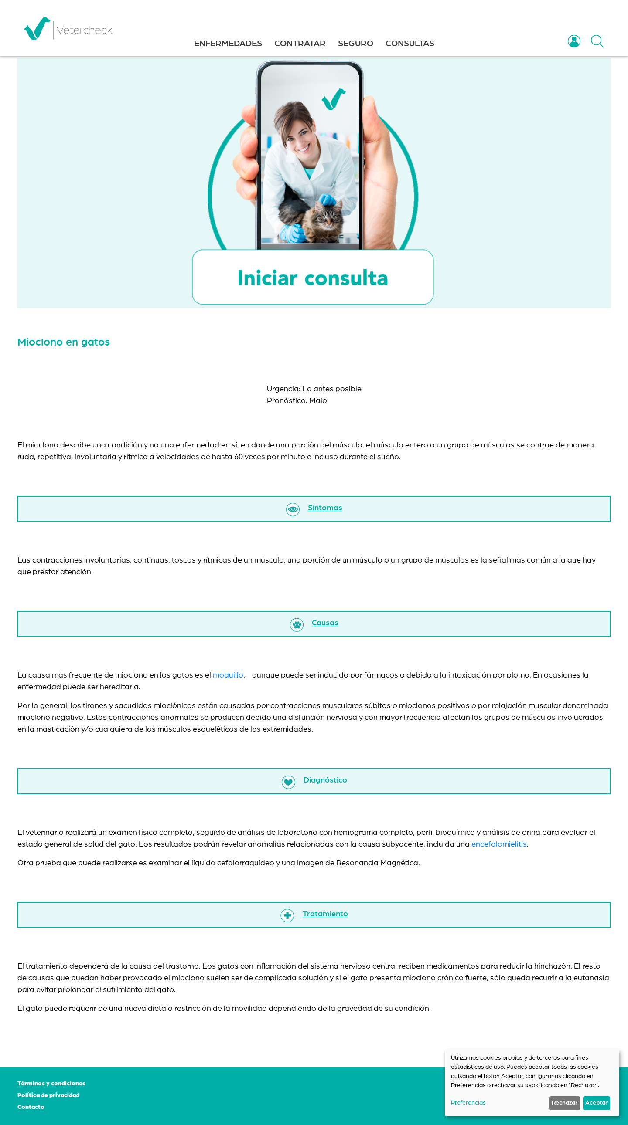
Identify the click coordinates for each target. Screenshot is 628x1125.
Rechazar (564, 1103)
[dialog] (532, 1082)
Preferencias (468, 1103)
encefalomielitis (499, 844)
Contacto (30, 1107)
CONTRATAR (300, 43)
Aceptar (596, 1103)
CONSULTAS (410, 43)
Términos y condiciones (51, 1084)
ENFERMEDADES (228, 43)
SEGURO (355, 43)
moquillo (228, 675)
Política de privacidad (48, 1095)
